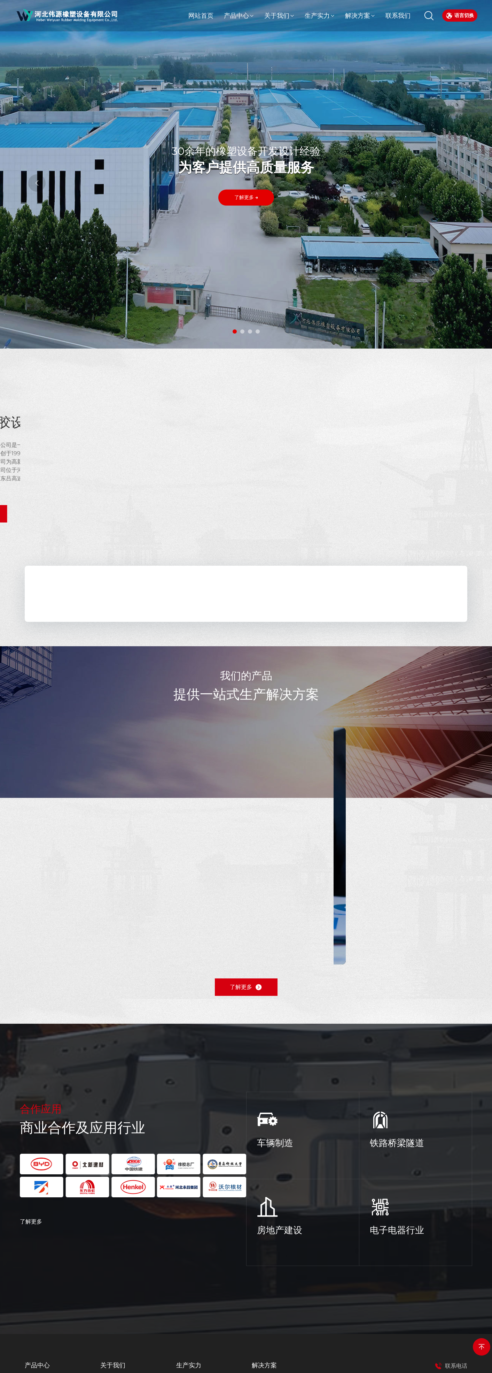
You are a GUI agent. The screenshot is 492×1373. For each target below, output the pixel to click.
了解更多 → (246, 199)
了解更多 (31, 1221)
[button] (235, 331)
